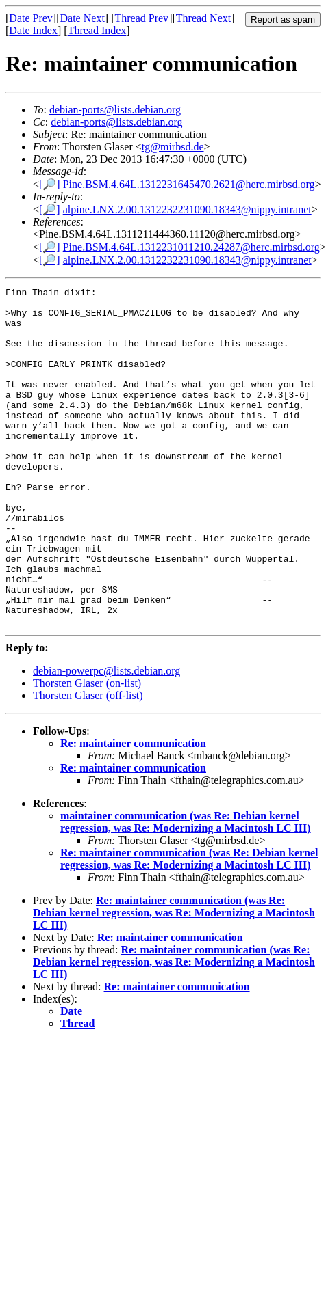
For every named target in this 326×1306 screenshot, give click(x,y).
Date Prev (31, 18)
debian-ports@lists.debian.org (115, 109)
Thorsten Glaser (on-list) (87, 751)
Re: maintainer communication (133, 811)
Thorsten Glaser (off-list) (88, 763)
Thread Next (203, 18)
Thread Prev (141, 18)
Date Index (33, 30)
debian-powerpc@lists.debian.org (106, 738)
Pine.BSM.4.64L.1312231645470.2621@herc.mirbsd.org (189, 184)
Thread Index (97, 30)
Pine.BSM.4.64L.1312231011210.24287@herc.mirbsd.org (191, 247)
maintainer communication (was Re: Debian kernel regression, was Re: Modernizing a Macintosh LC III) (185, 889)
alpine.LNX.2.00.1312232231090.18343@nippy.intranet (187, 209)
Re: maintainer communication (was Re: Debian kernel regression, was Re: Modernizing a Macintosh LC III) (189, 926)
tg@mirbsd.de (173, 146)
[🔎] (49, 184)
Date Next (82, 18)
